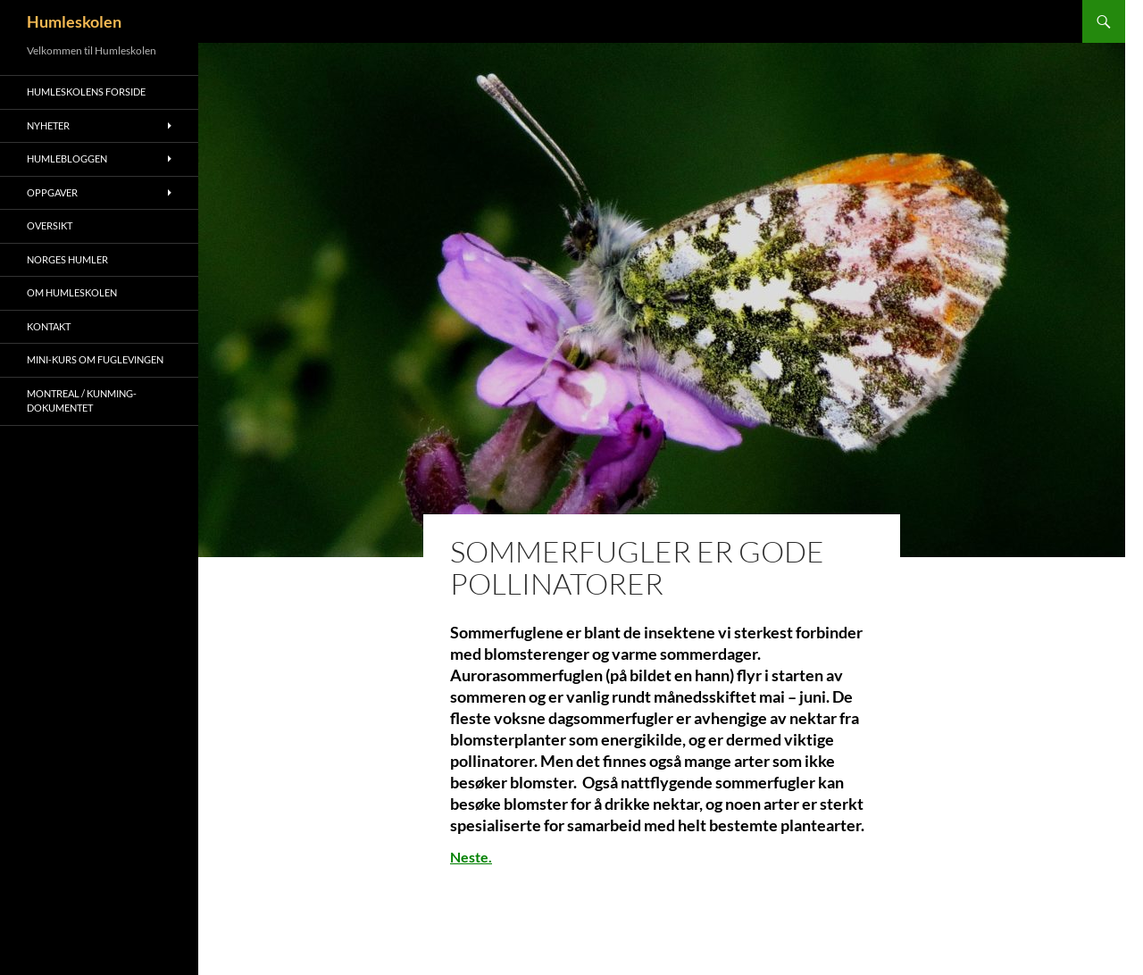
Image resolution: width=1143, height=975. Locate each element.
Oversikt (49, 225)
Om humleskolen (72, 292)
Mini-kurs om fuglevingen (95, 359)
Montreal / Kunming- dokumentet (82, 401)
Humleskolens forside (86, 91)
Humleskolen (74, 21)
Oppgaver (52, 192)
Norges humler (67, 259)
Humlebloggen (67, 158)
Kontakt (49, 326)
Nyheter (48, 125)
